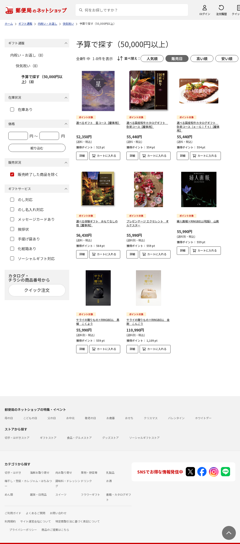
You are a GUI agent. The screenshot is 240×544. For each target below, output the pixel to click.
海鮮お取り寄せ (39, 469)
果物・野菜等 (89, 469)
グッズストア (110, 434)
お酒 (109, 477)
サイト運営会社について (35, 517)
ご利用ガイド (13, 509)
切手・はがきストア (17, 434)
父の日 (52, 414)
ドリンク (86, 477)
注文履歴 (221, 14)
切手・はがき (13, 469)
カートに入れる (106, 155)
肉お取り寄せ (63, 469)
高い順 (201, 58)
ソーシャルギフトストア (144, 434)
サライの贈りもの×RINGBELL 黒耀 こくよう (97, 322)
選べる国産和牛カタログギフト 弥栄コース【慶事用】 (147, 125)
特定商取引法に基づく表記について (77, 517)
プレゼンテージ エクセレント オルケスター (147, 223)
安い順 (226, 58)
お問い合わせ (58, 509)
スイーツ (60, 491)
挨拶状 (19, 229)
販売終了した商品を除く (34, 174)
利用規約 (10, 517)
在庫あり (21, 109)
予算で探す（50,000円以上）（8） (42, 79)
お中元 (70, 414)
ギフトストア (48, 434)
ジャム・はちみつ (41, 477)
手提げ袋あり (25, 239)
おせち (129, 414)
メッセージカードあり (32, 219)
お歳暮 (110, 414)
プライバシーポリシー (23, 526)
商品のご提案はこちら (55, 526)
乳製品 (110, 469)
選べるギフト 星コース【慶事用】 (98, 123)
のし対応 (21, 199)
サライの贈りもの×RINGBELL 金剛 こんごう (148, 322)
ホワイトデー (203, 414)
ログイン (204, 14)
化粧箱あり (23, 248)
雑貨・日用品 (38, 491)
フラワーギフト (90, 491)
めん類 (9, 491)
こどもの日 (30, 414)
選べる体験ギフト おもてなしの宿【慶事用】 (97, 223)
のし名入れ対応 (27, 209)
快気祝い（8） (28, 65)
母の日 (9, 414)
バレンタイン (176, 414)
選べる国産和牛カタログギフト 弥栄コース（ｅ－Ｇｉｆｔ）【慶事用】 (198, 126)
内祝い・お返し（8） (27, 55)
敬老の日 (90, 414)
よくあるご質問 (35, 509)
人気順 (152, 58)
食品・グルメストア (79, 434)
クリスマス (151, 414)
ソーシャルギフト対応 (32, 258)
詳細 (82, 155)
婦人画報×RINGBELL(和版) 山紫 (198, 221)
